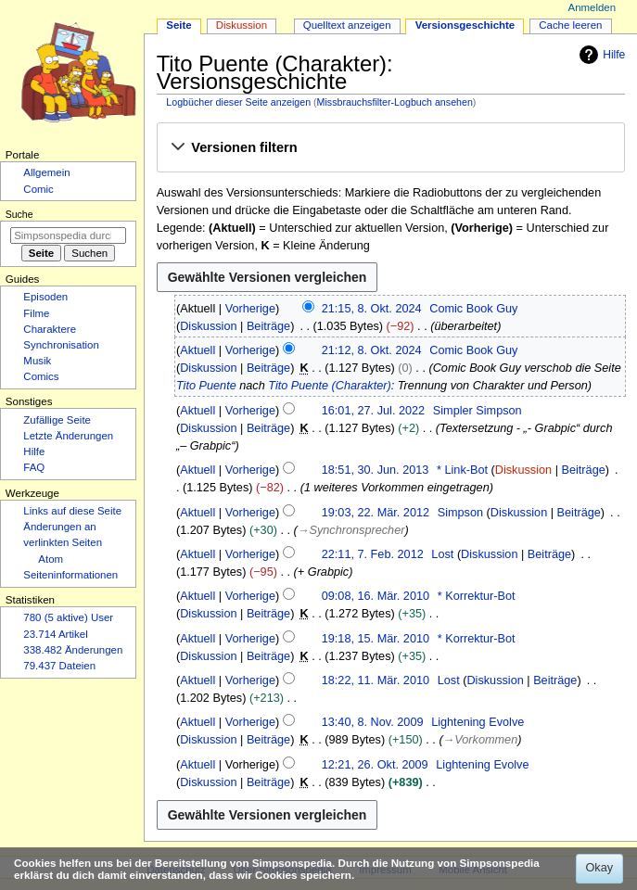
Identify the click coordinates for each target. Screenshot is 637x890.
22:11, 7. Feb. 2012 (373, 554)
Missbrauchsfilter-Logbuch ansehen (395, 102)
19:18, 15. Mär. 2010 (375, 638)
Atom (50, 559)
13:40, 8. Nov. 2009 (373, 722)
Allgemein (46, 172)
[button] (390, 148)
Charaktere (49, 329)
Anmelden (592, 7)
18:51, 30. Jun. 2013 (375, 470)
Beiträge (268, 326)
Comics (40, 376)
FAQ (34, 467)
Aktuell (197, 350)
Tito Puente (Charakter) (329, 385)
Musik (37, 360)
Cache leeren (570, 25)
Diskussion (208, 326)
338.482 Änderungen (72, 649)
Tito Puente (206, 385)
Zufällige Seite (57, 420)
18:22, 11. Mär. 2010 (375, 680)
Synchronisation (61, 344)
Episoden (45, 296)
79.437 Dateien (59, 665)
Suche (19, 214)
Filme (36, 313)
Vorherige (250, 308)
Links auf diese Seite (72, 510)
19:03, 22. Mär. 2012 (375, 512)
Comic (38, 189)
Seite (178, 25)
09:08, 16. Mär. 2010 (375, 596)
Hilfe (600, 54)
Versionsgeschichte (465, 25)
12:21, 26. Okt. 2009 (375, 764)
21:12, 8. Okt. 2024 (372, 350)
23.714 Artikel (55, 634)
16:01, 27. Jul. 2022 (373, 410)
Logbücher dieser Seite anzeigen (238, 102)
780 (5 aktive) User (68, 617)
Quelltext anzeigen (347, 25)
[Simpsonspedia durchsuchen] (68, 235)
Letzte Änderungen (68, 435)
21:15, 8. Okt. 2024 (372, 308)
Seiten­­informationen (70, 574)
